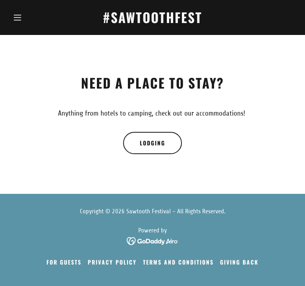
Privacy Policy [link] (112, 262)
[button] (31, 17)
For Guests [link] (63, 262)
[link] (152, 21)
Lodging (152, 143)
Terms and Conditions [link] (178, 262)
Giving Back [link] (239, 262)
